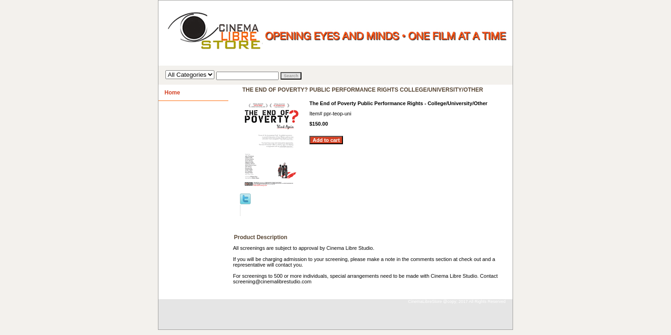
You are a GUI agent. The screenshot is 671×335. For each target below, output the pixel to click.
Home (172, 92)
